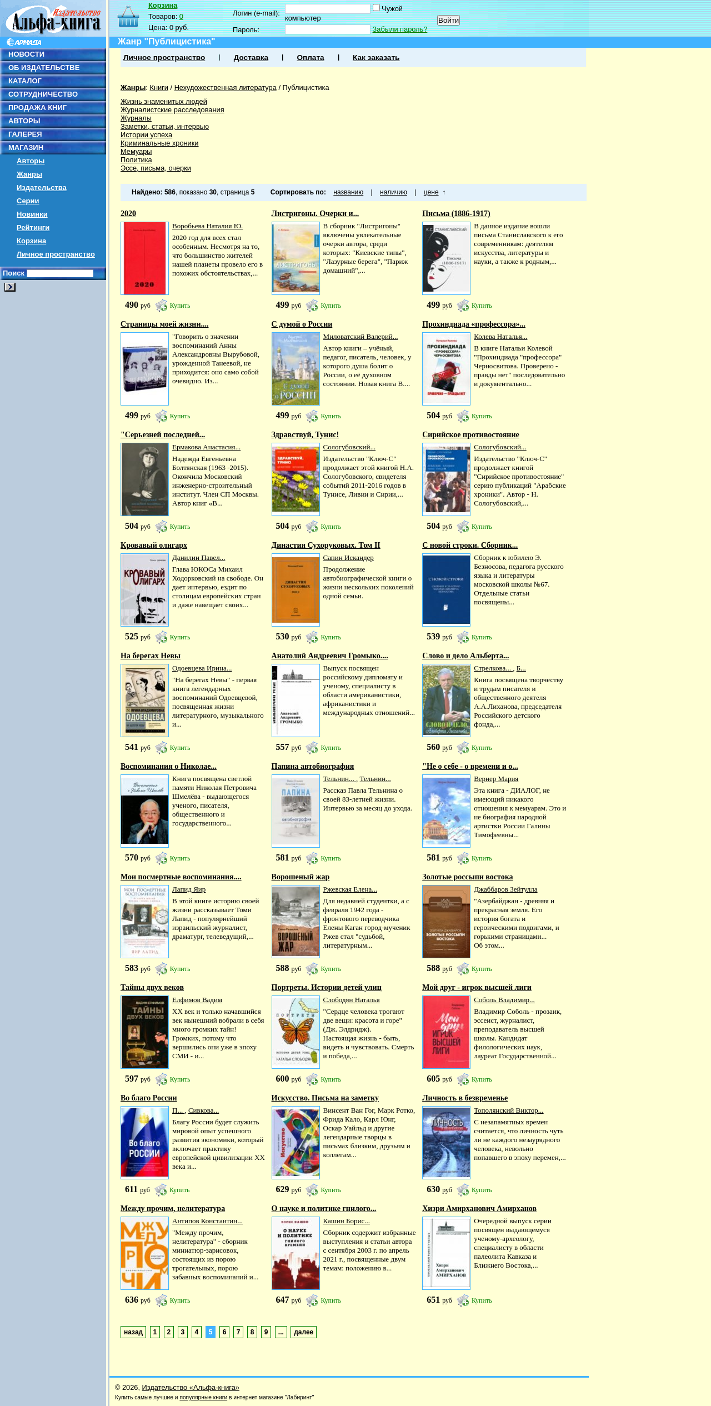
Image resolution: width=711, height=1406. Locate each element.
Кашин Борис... (346, 1221)
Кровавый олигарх (154, 545)
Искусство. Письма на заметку (325, 1098)
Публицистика (306, 87)
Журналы (136, 118)
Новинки (32, 214)
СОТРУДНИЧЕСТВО (43, 94)
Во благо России (149, 1098)
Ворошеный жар (301, 877)
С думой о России (302, 324)
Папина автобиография (313, 766)
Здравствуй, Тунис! (305, 435)
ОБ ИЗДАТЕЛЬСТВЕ (43, 67)
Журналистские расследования (172, 110)
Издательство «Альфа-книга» (190, 1387)
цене (431, 192)
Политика (136, 160)
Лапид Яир (189, 889)
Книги (158, 87)
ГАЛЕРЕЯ (25, 134)
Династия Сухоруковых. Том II (326, 545)
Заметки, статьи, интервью (165, 126)
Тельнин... (340, 778)
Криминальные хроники (160, 143)
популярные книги (203, 1397)
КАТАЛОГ (25, 81)
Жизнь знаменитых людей (164, 101)
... (281, 1332)
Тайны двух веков (152, 987)
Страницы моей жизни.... (165, 324)
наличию (393, 192)
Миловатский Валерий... (360, 336)
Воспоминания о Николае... (169, 766)
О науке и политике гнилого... (324, 1208)
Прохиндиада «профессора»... (473, 324)
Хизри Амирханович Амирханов (479, 1208)
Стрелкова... (493, 668)
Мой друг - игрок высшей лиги (477, 987)
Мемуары (136, 151)
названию (348, 192)
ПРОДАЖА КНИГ (37, 107)
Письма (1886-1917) (456, 213)
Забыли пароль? (400, 29)
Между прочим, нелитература (173, 1208)
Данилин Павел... (198, 557)
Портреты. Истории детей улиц (327, 987)
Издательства (42, 187)
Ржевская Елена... (350, 889)
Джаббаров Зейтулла (505, 889)
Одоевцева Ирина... (202, 668)
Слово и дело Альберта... (465, 656)
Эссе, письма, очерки (156, 168)
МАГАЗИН (25, 147)
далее (303, 1332)
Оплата (310, 57)
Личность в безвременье (465, 1098)
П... (178, 1110)
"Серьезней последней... (163, 435)
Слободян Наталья (351, 999)
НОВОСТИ (26, 54)
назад (133, 1332)
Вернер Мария (496, 778)
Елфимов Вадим (197, 999)
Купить (180, 305)
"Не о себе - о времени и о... (470, 766)
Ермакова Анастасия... (206, 447)
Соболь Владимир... (504, 999)
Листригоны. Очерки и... (315, 213)
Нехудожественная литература (225, 87)
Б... (521, 668)
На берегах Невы (151, 656)
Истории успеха (146, 135)
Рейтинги (33, 227)
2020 (128, 213)
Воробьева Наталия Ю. (207, 226)
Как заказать (376, 57)
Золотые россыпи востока (467, 877)
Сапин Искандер (348, 557)
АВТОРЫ (24, 121)
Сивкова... (203, 1110)
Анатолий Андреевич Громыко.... (330, 656)
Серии (28, 201)
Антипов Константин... (207, 1221)
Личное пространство (56, 254)
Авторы (30, 161)
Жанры (29, 174)
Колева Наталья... (500, 336)
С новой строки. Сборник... (470, 545)
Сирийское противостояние (470, 435)
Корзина (31, 241)
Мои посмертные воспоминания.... (181, 877)
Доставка (251, 57)
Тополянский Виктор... (508, 1110)
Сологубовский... (349, 447)
